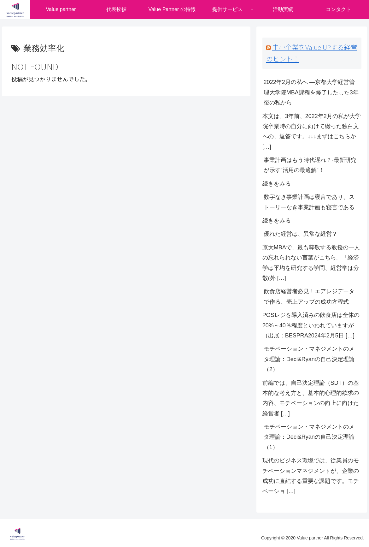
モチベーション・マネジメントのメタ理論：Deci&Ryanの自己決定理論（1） (309, 437)
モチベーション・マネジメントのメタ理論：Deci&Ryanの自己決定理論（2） (309, 359)
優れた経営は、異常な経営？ (300, 234)
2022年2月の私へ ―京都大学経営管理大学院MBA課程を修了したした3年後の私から (311, 92)
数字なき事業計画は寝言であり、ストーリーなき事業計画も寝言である (309, 202)
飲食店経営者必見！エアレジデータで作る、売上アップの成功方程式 (309, 296)
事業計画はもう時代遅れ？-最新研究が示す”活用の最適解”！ (310, 165)
